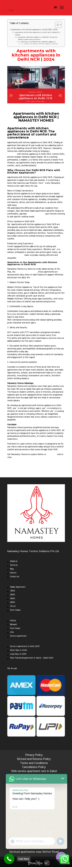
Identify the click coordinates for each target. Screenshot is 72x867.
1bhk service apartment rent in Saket (34, 771)
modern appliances (15, 255)
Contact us (14, 576)
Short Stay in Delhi (18, 650)
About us (13, 561)
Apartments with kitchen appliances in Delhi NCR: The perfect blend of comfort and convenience (37, 38)
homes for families (35, 213)
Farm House (15, 610)
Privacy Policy (34, 755)
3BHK (12, 598)
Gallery (13, 572)
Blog (12, 568)
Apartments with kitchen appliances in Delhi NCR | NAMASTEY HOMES (37, 33)
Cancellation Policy (34, 767)
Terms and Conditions (34, 763)
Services (14, 565)
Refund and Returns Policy (34, 759)
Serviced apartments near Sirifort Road (34, 852)
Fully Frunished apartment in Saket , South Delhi (31, 657)
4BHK (12, 602)
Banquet (13, 624)
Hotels (13, 620)
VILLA (13, 606)
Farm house (15, 628)
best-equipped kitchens (26, 271)
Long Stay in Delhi (18, 654)
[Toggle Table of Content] (56, 25)
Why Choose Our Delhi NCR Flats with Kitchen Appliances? (39, 42)
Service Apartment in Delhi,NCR (25, 646)
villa (12, 632)
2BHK (12, 594)
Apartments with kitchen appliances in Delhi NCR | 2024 (34, 29)
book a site (51, 454)
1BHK (12, 590)
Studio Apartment (17, 586)
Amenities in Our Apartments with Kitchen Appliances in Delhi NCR (41, 44)
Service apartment (18, 635)
